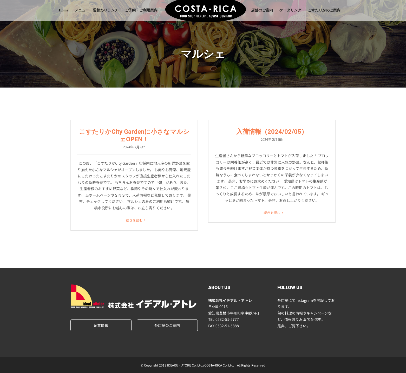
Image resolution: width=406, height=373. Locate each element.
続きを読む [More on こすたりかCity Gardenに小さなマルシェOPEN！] (134, 220)
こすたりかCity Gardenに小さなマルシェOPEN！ (134, 135)
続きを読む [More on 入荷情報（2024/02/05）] (272, 212)
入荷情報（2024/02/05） (271, 131)
